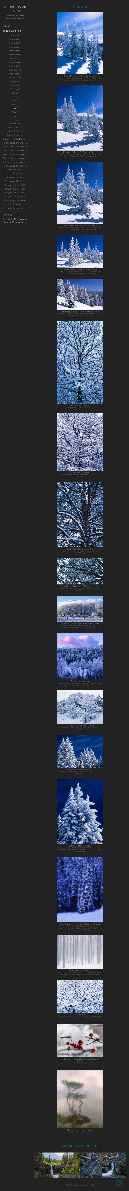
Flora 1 (15, 92)
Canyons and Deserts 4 (15, 192)
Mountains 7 (15, 58)
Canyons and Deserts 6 (15, 200)
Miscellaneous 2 (15, 208)
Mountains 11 (15, 73)
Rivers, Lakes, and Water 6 (15, 158)
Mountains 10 (15, 69)
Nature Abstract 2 (15, 127)
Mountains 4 (14, 46)
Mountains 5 (14, 50)
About (6, 26)
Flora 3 (15, 100)
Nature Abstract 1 (14, 123)
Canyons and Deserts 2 (15, 184)
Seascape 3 (15, 89)
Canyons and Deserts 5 (15, 196)
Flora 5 (15, 108)
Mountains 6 (14, 54)
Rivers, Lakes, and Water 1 (15, 138)
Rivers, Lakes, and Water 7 (15, 161)
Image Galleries (12, 31)
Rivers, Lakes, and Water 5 (15, 154)
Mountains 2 (14, 39)
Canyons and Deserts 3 (15, 188)
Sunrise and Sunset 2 (15, 173)
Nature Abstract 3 (15, 131)
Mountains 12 (15, 77)
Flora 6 (15, 112)
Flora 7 (15, 115)
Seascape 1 (15, 81)
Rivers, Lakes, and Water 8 (15, 165)
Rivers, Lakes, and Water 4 (15, 150)
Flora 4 (15, 104)
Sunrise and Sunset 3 (15, 177)
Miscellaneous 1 (15, 204)
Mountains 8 (14, 62)
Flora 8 (15, 119)
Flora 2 (15, 96)
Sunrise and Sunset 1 (15, 169)
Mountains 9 (14, 66)
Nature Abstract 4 (15, 135)
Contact (7, 214)
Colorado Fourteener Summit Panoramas (15, 220)
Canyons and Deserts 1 (15, 181)
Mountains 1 (15, 35)
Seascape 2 (15, 85)
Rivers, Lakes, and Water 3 (15, 146)
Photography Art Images (15, 8)
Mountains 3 (14, 43)
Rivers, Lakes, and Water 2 (15, 142)
